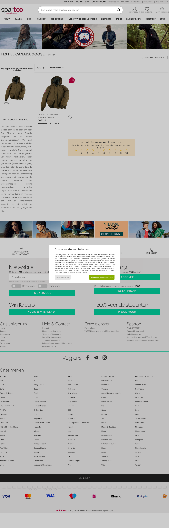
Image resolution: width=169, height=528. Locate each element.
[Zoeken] (118, 10)
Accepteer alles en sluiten (102, 277)
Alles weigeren (62, 277)
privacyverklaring (77, 272)
